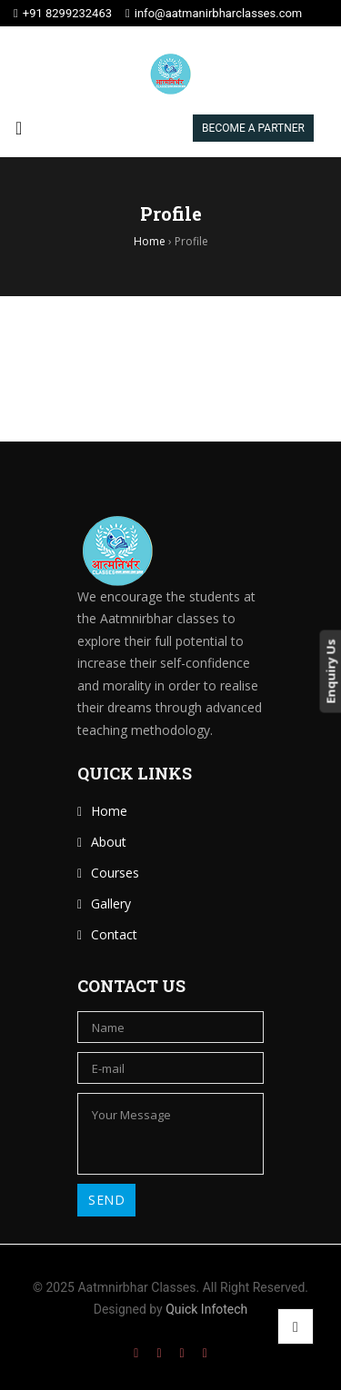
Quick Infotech (205, 1309)
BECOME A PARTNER (253, 128)
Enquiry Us (330, 671)
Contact (114, 934)
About (108, 841)
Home (109, 810)
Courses (115, 872)
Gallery (111, 903)
